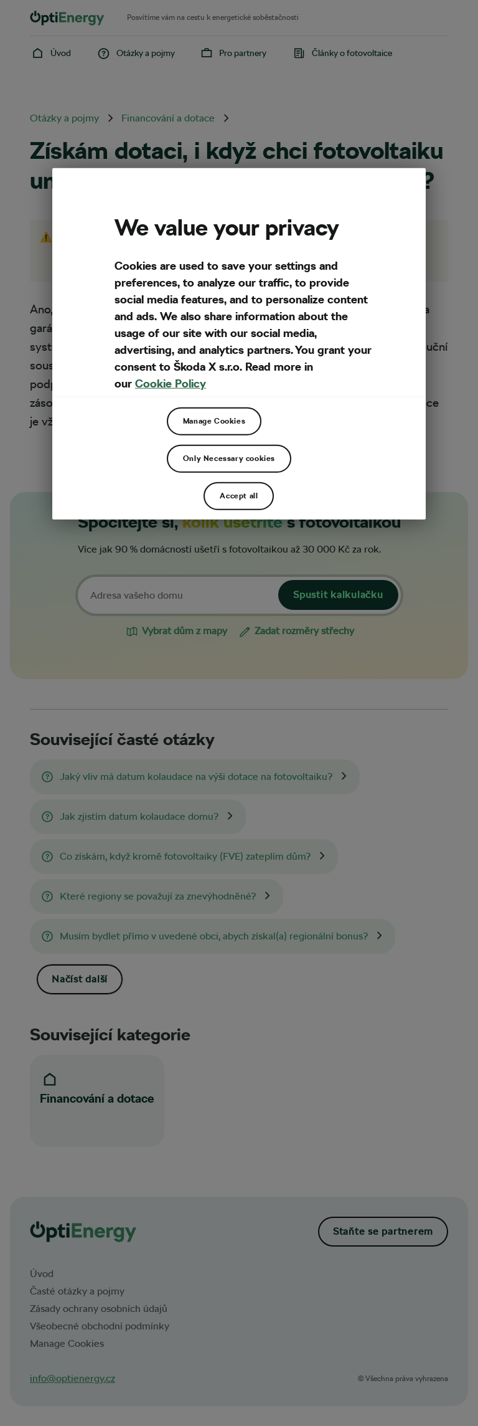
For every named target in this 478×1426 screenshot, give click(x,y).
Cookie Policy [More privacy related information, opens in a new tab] (170, 383)
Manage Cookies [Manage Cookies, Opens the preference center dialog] (214, 421)
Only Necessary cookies (229, 458)
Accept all (239, 496)
